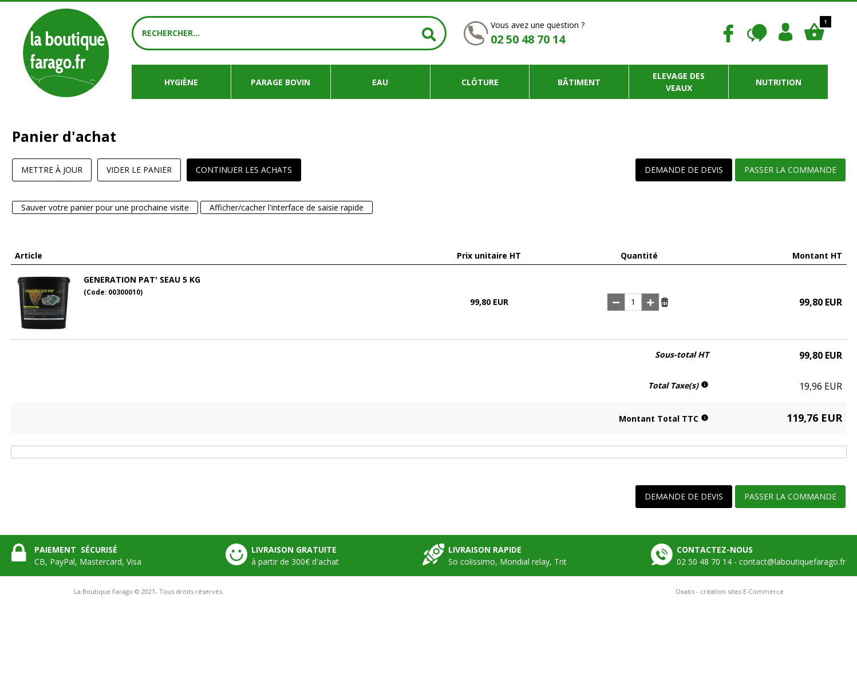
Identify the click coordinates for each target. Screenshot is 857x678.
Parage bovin (280, 82)
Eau (380, 82)
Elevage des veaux (679, 81)
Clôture (480, 82)
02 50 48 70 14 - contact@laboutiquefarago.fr (761, 561)
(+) (650, 302)
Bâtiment (579, 82)
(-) (616, 302)
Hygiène (181, 82)
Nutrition (778, 82)
